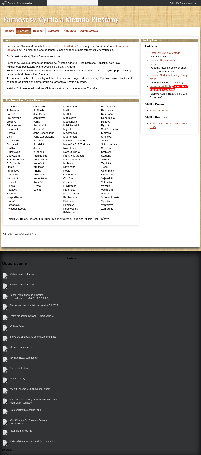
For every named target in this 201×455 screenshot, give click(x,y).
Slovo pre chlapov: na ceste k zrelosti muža (33, 336)
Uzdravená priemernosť (22, 347)
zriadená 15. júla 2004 (59, 46)
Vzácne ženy (17, 326)
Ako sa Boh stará (19, 368)
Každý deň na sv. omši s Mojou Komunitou (32, 441)
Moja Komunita (24, 3)
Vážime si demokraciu (22, 274)
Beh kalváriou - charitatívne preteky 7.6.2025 (34, 305)
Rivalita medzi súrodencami (25, 357)
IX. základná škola (160, 86)
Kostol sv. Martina (160, 110)
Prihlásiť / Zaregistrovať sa (183, 3)
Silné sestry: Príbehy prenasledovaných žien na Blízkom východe (33, 401)
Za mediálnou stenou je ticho (25, 410)
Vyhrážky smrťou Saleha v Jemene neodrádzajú (28, 422)
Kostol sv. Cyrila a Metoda (165, 52)
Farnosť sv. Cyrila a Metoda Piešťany (61, 19)
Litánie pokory (17, 378)
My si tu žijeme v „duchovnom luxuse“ (30, 389)
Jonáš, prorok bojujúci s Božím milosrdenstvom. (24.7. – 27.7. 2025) (29, 297)
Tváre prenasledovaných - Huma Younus (32, 316)
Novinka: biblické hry (21, 430)
